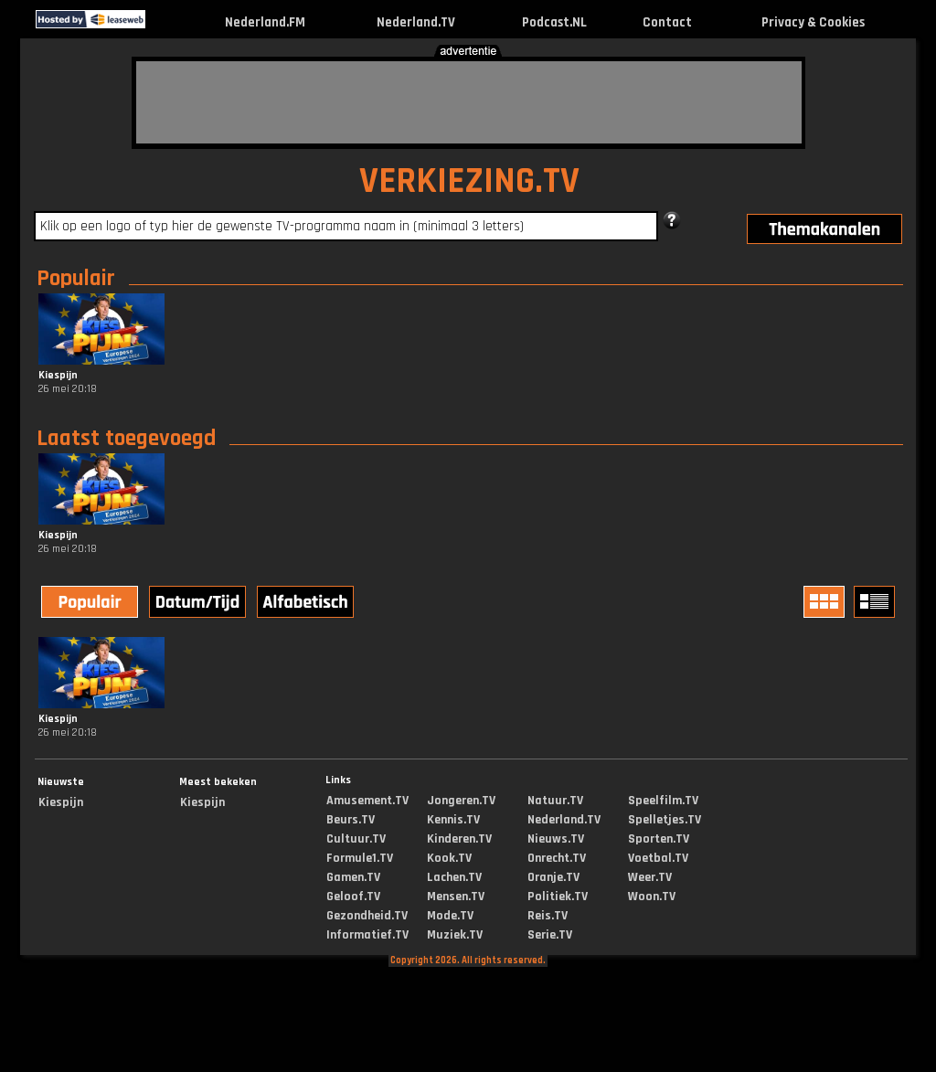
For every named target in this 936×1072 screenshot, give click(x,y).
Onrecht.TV (556, 858)
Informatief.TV (367, 935)
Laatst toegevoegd (126, 438)
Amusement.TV (367, 800)
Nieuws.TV (555, 839)
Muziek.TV (455, 935)
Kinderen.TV (459, 839)
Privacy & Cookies (813, 22)
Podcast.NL (554, 22)
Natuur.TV (555, 800)
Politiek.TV (557, 896)
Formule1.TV (359, 858)
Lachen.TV (454, 877)
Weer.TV (650, 877)
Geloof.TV (353, 896)
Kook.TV (449, 858)
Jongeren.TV (461, 800)
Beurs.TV (350, 820)
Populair (76, 278)
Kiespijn (60, 802)
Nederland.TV (416, 22)
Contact (667, 22)
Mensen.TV (455, 896)
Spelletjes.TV (664, 820)
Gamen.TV (353, 877)
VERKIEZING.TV (469, 181)
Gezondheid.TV (367, 915)
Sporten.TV (658, 839)
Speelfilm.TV (663, 800)
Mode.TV (450, 915)
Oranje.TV (553, 877)
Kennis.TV (453, 820)
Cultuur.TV (356, 839)
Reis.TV (547, 915)
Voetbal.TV (658, 858)
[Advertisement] (469, 102)
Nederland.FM (265, 22)
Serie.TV (549, 935)
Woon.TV (651, 896)
